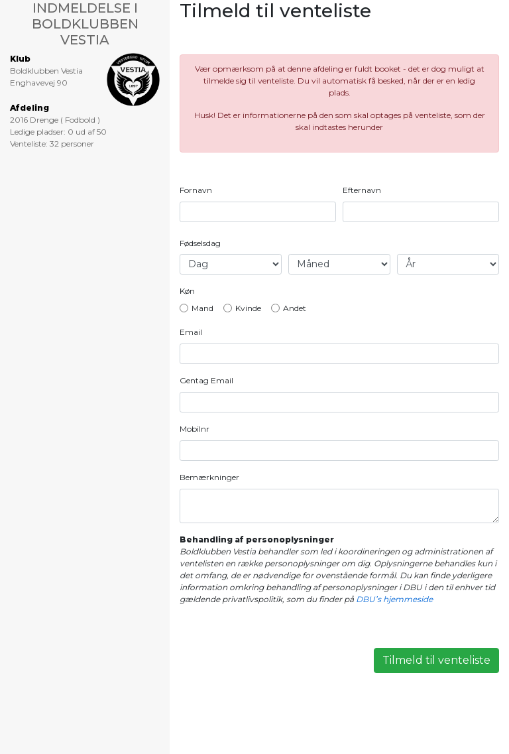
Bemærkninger (209, 477)
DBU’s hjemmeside (394, 599)
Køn (187, 291)
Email (191, 332)
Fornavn (196, 190)
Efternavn (362, 190)
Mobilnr (194, 429)
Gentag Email (206, 380)
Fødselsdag (200, 243)
